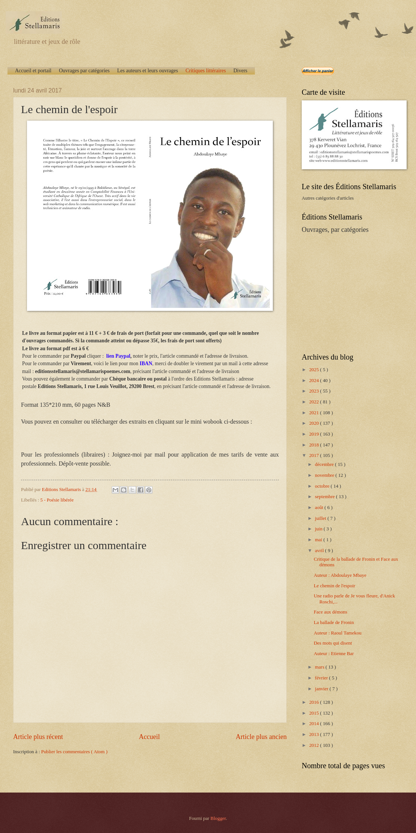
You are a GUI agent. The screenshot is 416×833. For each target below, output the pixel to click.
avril (320, 550)
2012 (314, 745)
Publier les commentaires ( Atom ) (74, 751)
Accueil (149, 736)
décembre (325, 464)
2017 (314, 455)
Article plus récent (38, 736)
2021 (314, 412)
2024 (314, 380)
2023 (314, 391)
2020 (314, 423)
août (319, 507)
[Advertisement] (348, 292)
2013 (314, 734)
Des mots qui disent (333, 643)
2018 (314, 445)
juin (319, 528)
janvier (322, 688)
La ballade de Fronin (334, 622)
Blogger (218, 818)
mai (319, 539)
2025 (314, 369)
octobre (323, 486)
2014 (314, 723)
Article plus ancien (261, 736)
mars (320, 667)
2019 (314, 434)
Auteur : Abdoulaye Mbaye (340, 575)
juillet (321, 518)
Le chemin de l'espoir (334, 585)
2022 (314, 402)
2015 (314, 713)
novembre (325, 475)
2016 (314, 702)
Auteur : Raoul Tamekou (337, 633)
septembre (325, 496)
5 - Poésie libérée (57, 500)
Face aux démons (330, 612)
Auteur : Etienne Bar (334, 653)
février (322, 678)
